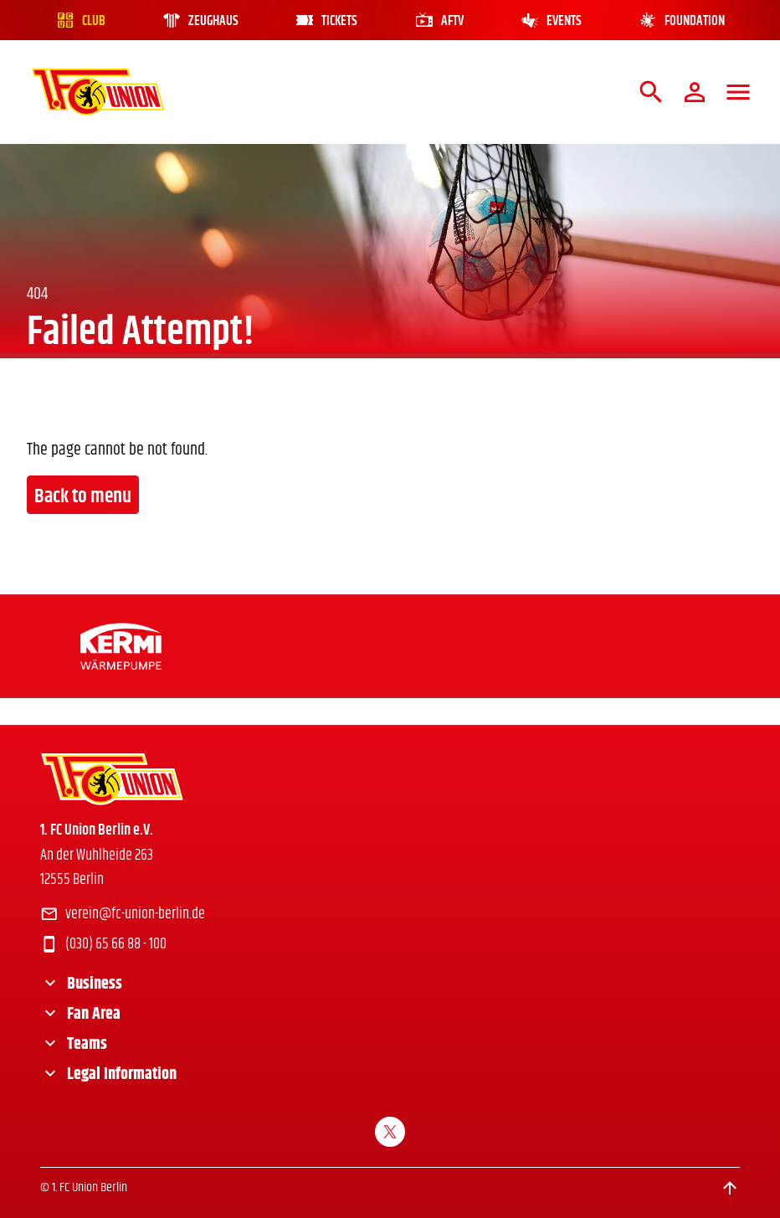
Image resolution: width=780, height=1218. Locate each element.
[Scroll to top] (730, 1188)
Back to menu (82, 496)
